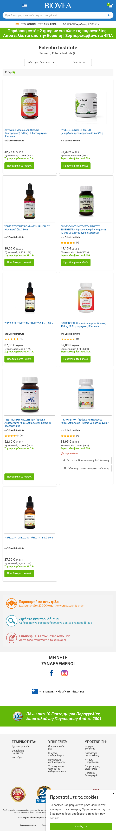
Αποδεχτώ (81, 826)
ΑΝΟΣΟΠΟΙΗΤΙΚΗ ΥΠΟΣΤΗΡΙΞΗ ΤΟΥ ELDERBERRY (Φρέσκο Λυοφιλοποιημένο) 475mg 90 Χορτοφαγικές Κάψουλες (83, 229)
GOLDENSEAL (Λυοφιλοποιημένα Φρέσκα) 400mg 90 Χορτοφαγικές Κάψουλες (83, 325)
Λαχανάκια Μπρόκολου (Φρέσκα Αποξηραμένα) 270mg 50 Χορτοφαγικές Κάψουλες (26, 133)
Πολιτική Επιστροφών (92, 774)
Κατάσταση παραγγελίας (92, 754)
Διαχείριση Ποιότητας (18, 751)
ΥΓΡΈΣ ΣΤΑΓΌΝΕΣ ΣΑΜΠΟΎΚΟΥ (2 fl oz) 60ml (28, 323)
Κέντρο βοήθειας (90, 747)
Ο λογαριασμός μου (56, 747)
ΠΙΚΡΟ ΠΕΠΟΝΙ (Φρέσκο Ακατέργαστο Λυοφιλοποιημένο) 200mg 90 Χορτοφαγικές (85, 421)
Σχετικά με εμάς (20, 746)
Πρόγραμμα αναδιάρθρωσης (57, 760)
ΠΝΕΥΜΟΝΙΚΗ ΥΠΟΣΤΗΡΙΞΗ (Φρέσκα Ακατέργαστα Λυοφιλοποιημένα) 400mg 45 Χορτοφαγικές (27, 422)
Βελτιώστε (79, 62)
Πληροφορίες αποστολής (92, 767)
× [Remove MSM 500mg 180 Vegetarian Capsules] (113, 794)
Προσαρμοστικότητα (28, 825)
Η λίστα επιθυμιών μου (56, 754)
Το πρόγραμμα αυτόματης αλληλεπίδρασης (57, 768)
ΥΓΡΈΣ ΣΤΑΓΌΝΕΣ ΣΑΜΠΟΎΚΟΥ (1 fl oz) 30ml (28, 537)
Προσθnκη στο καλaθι (19, 165)
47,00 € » (81, 24)
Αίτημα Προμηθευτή (92, 760)
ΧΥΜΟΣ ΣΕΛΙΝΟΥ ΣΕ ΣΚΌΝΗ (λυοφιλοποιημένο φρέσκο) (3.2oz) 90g (82, 131)
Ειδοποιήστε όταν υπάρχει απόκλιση (86, 468)
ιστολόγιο (17, 757)
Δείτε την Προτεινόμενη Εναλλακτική (86, 460)
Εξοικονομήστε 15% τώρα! (37, 24)
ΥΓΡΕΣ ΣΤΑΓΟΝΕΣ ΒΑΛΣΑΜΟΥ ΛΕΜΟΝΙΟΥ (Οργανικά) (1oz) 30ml (27, 228)
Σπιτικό (45, 53)
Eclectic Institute (16, 141)
